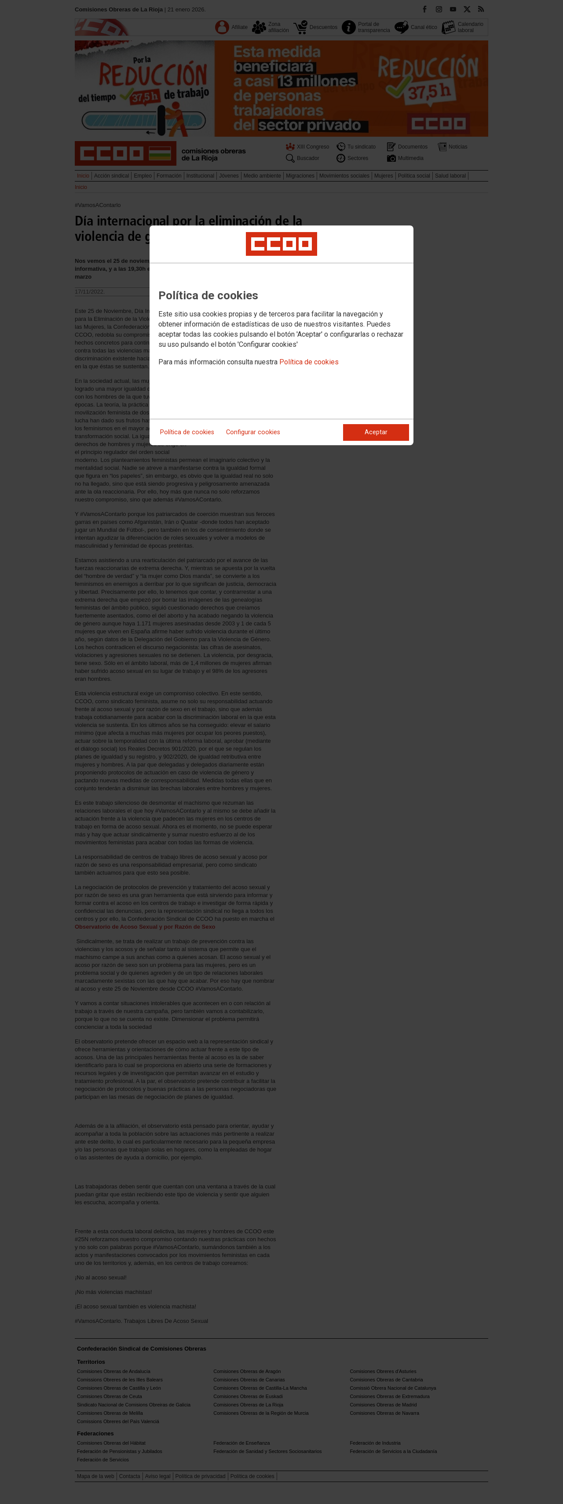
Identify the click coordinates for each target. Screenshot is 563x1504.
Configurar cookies (253, 432)
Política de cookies (309, 362)
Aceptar (376, 432)
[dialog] (281, 335)
